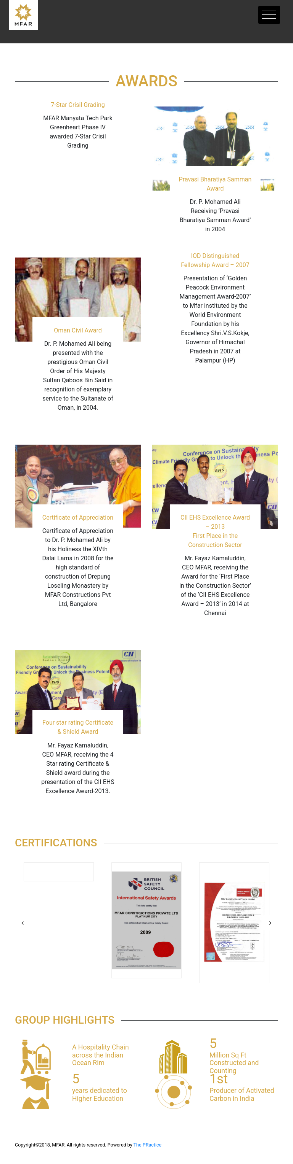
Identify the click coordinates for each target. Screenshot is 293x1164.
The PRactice (148, 1145)
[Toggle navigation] (269, 15)
